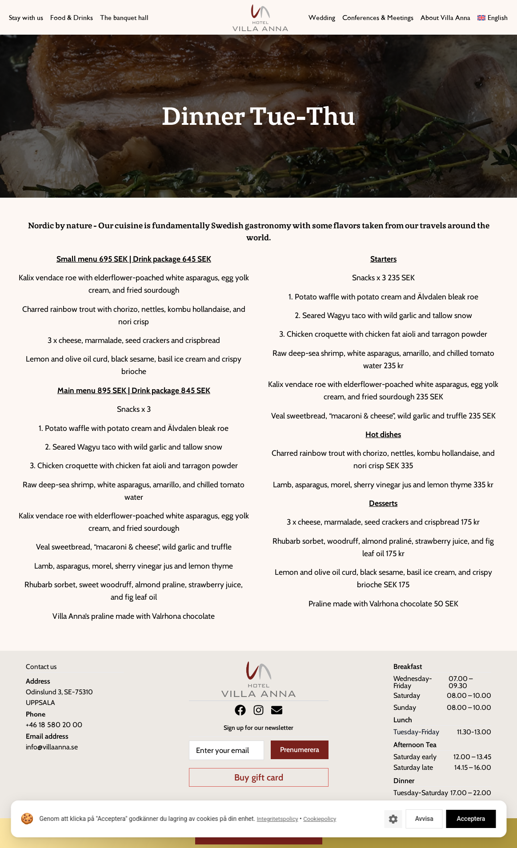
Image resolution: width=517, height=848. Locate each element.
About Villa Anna (445, 17)
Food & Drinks (71, 17)
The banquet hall (124, 17)
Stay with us (26, 17)
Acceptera (471, 818)
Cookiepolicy (319, 819)
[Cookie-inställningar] (393, 819)
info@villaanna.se (52, 747)
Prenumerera (299, 749)
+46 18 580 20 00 (54, 725)
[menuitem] (491, 17)
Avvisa (424, 818)
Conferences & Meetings (377, 17)
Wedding (322, 17)
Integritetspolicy (277, 819)
